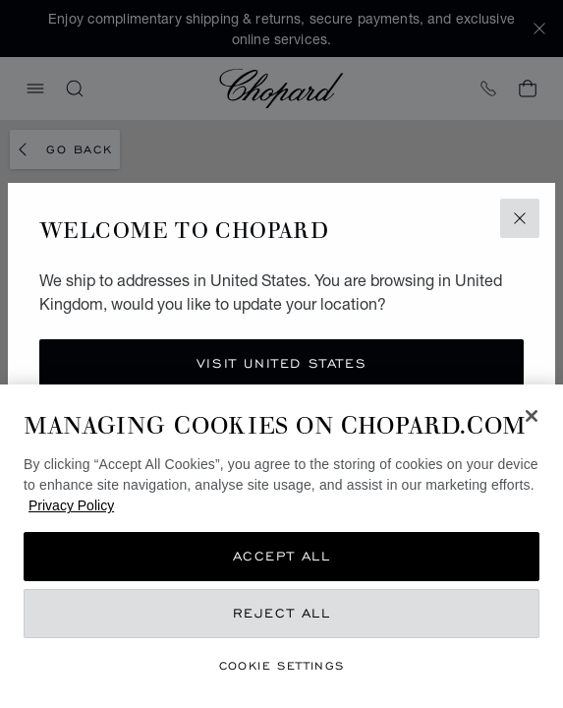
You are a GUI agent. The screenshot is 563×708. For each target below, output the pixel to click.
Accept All (282, 556)
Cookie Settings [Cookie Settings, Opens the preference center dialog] (282, 665)
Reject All (282, 613)
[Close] (531, 416)
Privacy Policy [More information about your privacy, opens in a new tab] (71, 505)
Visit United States (281, 363)
